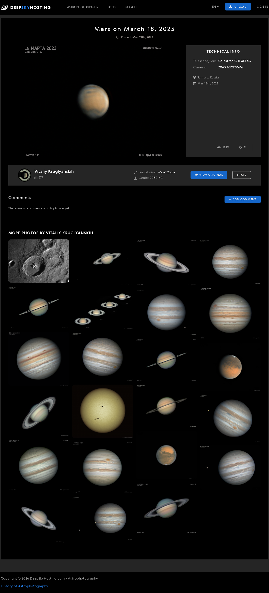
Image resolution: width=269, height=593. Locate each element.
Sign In (262, 6)
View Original (209, 174)
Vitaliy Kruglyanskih (54, 172)
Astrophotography (82, 7)
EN (215, 6)
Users (112, 7)
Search (131, 7)
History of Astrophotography (24, 586)
